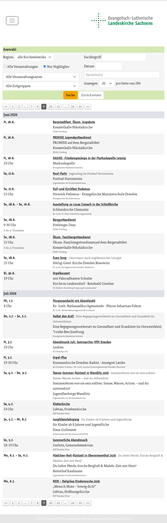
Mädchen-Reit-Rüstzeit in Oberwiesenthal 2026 (84, 455)
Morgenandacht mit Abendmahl (74, 300)
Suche (70, 95)
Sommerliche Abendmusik (70, 440)
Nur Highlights (58, 66)
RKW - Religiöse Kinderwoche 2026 (76, 481)
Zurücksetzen (91, 95)
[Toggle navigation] (12, 20)
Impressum (98, 518)
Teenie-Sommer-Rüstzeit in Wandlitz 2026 (81, 373)
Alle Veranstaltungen (22, 66)
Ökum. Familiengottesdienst (71, 237)
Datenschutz (114, 518)
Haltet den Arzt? (63, 316)
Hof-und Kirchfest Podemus (71, 189)
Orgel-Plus (60, 357)
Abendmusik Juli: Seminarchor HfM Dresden (82, 342)
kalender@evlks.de (78, 518)
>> (87, 106)
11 (58, 106)
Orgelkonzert (61, 273)
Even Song (60, 257)
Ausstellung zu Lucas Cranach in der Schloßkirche (85, 204)
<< (5, 106)
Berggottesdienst (64, 219)
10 (50, 106)
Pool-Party (60, 173)
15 (80, 106)
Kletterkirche (61, 404)
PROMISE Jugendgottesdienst (72, 137)
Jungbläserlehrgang (66, 419)
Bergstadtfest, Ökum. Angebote (74, 122)
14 (72, 106)
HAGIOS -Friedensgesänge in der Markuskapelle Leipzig (89, 158)
